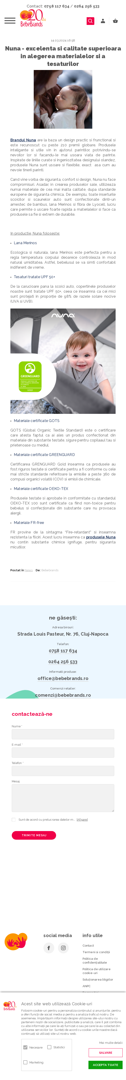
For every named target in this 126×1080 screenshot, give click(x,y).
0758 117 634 (56, 6)
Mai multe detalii (111, 1042)
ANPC (87, 986)
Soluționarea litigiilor (98, 979)
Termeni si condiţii (96, 952)
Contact (88, 945)
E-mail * (17, 744)
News (29, 570)
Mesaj (16, 781)
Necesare (35, 1047)
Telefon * (18, 763)
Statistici (59, 1047)
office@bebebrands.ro (63, 678)
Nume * (17, 726)
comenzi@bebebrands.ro (63, 695)
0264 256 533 (87, 6)
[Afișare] (82, 819)
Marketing (35, 1062)
